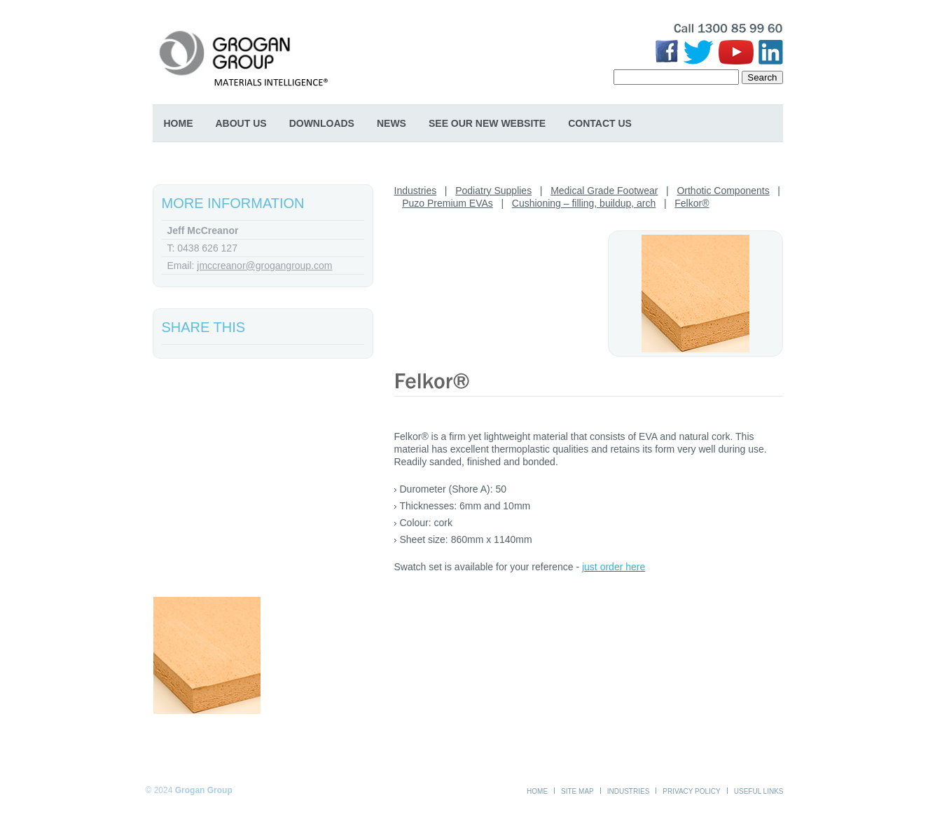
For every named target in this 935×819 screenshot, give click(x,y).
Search (762, 77)
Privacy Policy (691, 791)
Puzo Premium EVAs (447, 203)
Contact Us (600, 123)
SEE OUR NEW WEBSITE (487, 123)
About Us (241, 123)
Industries (415, 190)
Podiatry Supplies (493, 190)
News (391, 123)
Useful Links (759, 791)
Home (178, 123)
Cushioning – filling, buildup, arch (584, 203)
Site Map (577, 791)
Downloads (321, 123)
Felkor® (691, 203)
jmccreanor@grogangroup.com (264, 265)
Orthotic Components (723, 190)
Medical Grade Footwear (604, 190)
